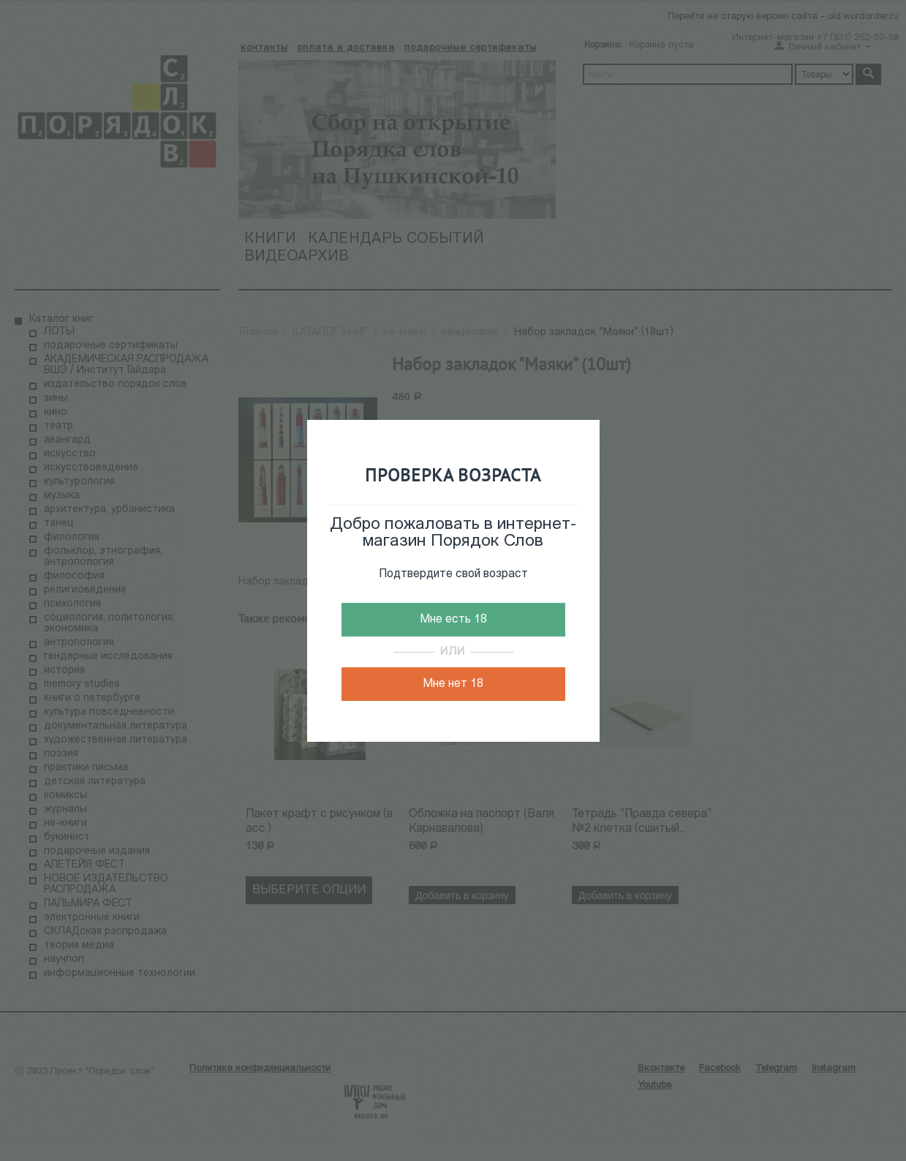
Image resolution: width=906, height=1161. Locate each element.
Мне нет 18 (453, 684)
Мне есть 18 (453, 619)
